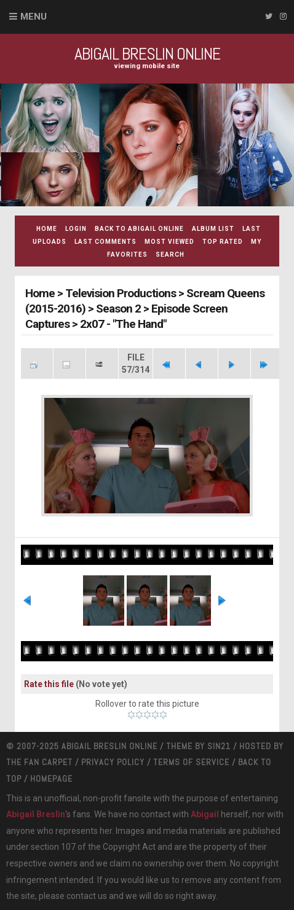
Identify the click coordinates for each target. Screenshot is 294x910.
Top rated (222, 241)
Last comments (105, 241)
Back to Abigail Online (139, 228)
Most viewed (169, 241)
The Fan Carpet (39, 762)
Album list (213, 228)
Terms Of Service (191, 762)
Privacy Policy (113, 762)
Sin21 (219, 746)
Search (170, 254)
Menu (33, 16)
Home (46, 228)
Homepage (51, 778)
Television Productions (120, 293)
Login (76, 228)
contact (81, 896)
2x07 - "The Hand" (123, 324)
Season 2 (118, 308)
